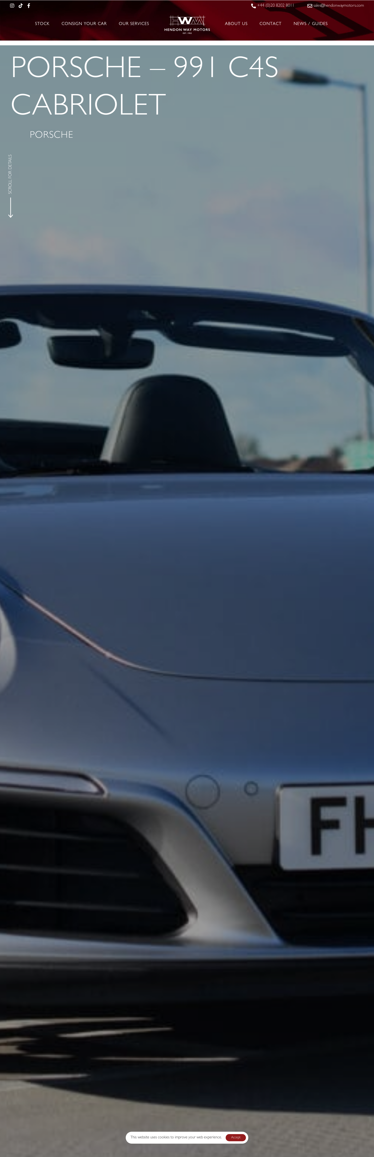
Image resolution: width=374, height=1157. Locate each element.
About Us (236, 24)
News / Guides (311, 24)
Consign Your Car (84, 24)
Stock (42, 24)
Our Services (134, 24)
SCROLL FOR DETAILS (11, 174)
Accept (235, 1137)
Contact (271, 24)
